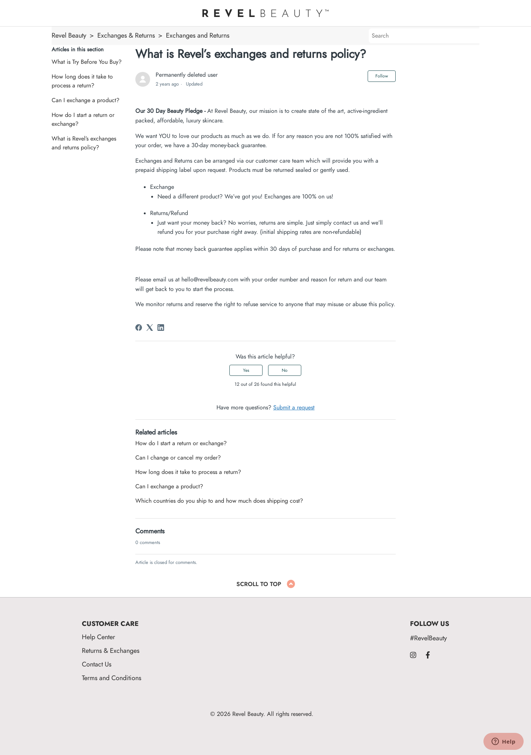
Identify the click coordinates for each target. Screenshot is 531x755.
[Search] (424, 35)
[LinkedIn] (160, 327)
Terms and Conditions (111, 677)
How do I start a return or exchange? (83, 119)
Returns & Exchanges (110, 650)
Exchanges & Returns (126, 35)
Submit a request (294, 408)
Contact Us (96, 664)
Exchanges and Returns (197, 35)
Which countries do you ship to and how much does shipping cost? (219, 501)
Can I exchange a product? (85, 100)
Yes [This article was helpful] (246, 370)
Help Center (98, 636)
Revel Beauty (69, 35)
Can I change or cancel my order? (178, 458)
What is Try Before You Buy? (87, 62)
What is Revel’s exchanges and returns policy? (84, 143)
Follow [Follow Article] (381, 76)
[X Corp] (149, 327)
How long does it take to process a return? (82, 81)
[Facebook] (138, 327)
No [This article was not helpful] (285, 370)
